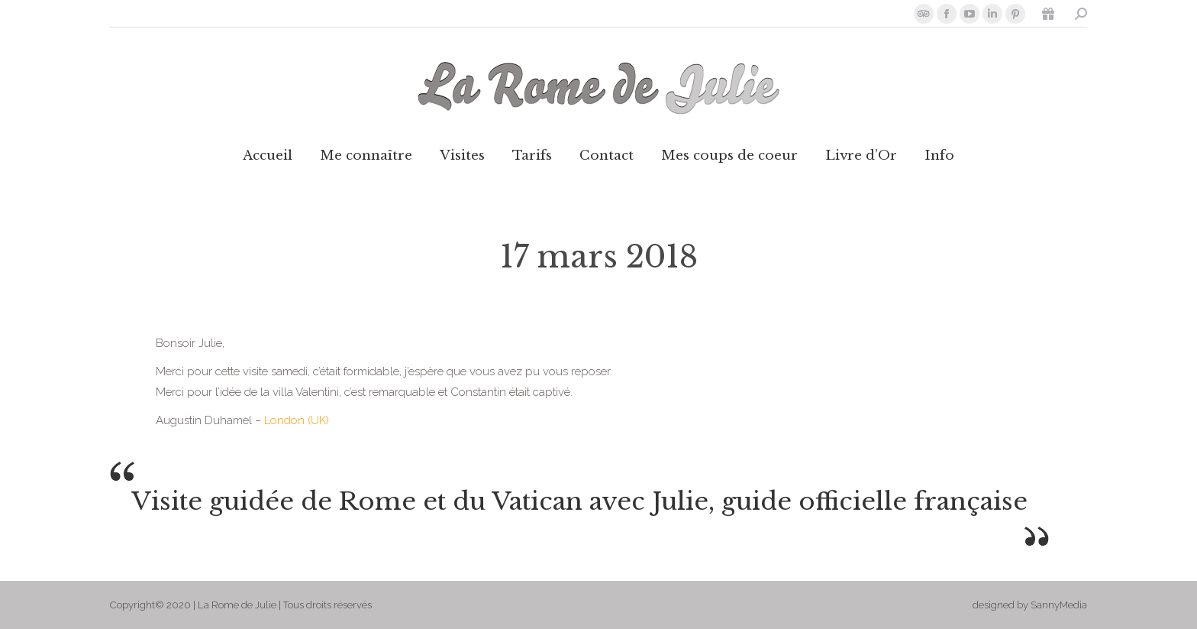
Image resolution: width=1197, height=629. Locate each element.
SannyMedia (1059, 605)
